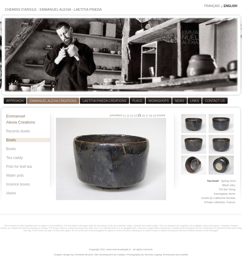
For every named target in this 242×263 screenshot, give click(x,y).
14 (135, 115)
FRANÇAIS (212, 6)
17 (146, 115)
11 (124, 115)
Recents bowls (18, 131)
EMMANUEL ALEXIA (55, 9)
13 (131, 115)
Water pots (15, 175)
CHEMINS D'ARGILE (21, 9)
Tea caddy (14, 158)
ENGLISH (230, 6)
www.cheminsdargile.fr (118, 249)
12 (127, 115)
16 (143, 115)
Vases (11, 193)
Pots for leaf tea (19, 166)
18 (150, 115)
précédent (116, 115)
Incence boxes (18, 184)
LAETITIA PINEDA (88, 9)
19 (154, 115)
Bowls (11, 140)
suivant (160, 115)
